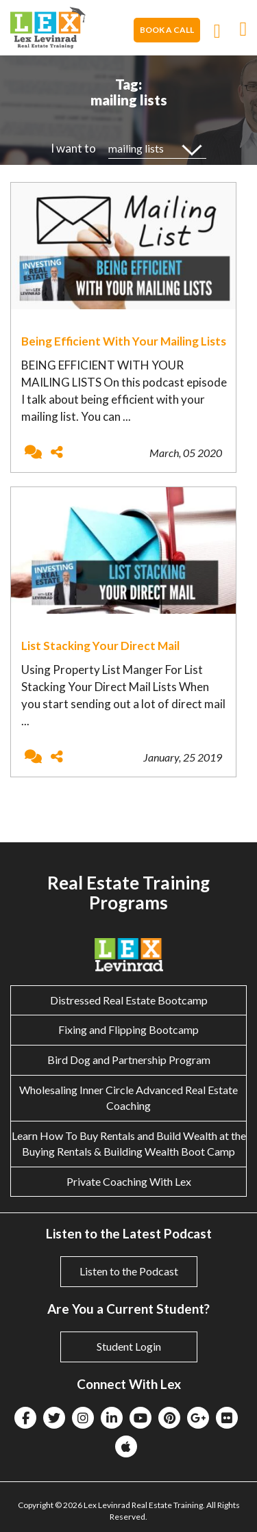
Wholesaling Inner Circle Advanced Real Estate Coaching (128, 1097)
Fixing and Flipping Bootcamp (128, 1029)
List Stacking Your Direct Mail (100, 645)
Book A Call (167, 30)
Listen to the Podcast (128, 1270)
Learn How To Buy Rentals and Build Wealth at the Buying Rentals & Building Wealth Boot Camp (129, 1143)
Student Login (129, 1346)
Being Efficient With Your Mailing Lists (123, 341)
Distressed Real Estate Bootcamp (129, 1000)
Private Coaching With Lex (128, 1181)
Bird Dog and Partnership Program (128, 1059)
